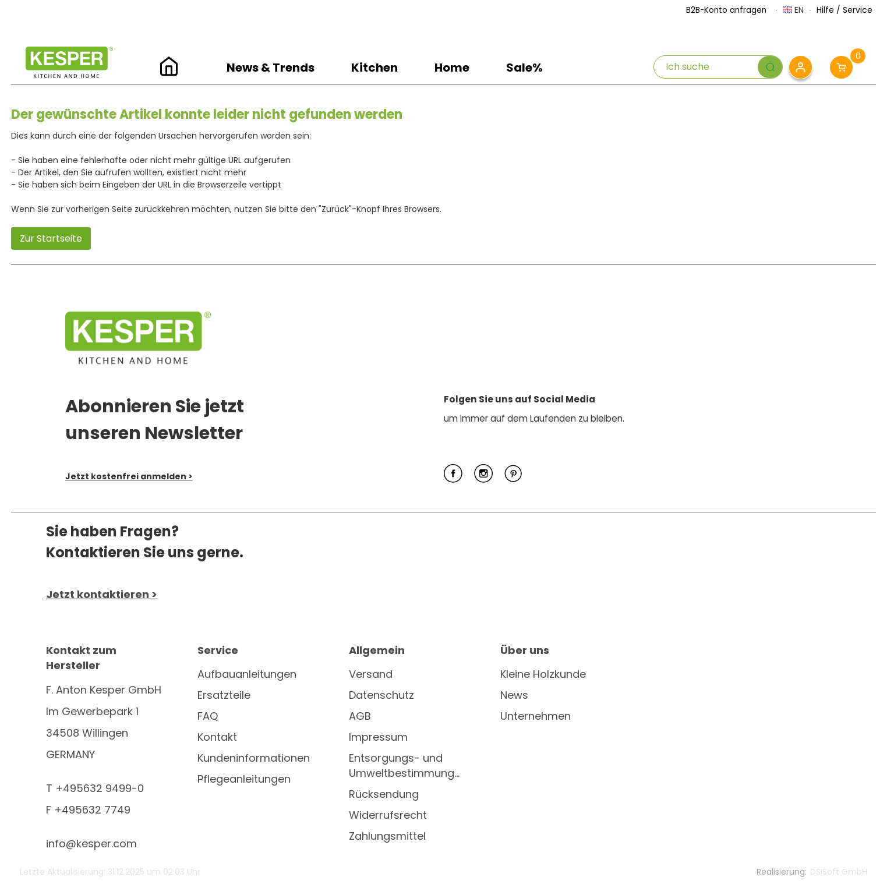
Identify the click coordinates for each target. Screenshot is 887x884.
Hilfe (825, 10)
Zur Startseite (51, 238)
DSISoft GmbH (838, 872)
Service (857, 10)
